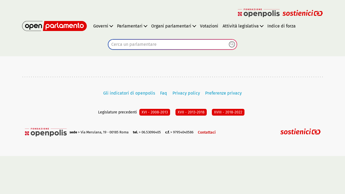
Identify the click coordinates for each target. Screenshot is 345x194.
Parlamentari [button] (130, 26)
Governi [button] (100, 26)
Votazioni (209, 26)
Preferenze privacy (223, 93)
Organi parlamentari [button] (171, 26)
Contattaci (207, 132)
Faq (163, 93)
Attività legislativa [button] (241, 26)
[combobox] (172, 44)
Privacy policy (186, 93)
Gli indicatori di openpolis (129, 93)
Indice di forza (281, 26)
